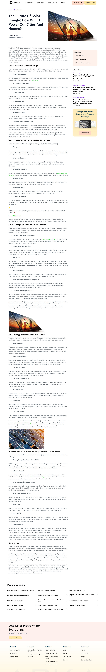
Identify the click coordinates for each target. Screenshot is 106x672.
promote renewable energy (23, 423)
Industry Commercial (51, 665)
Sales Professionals (51, 653)
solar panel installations (49, 239)
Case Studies (67, 656)
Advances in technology (37, 477)
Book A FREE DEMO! (15, 216)
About (83, 650)
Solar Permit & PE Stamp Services (35, 655)
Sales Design (13, 653)
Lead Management (15, 650)
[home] (15, 2)
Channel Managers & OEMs (51, 657)
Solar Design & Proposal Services (35, 650)
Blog (64, 650)
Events (65, 653)
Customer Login (77, 2)
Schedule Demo (90, 2)
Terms (83, 656)
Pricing (63, 3)
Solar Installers (50, 650)
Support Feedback (86, 660)
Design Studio (14, 656)
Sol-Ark (65, 660)
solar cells (35, 80)
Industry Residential (51, 661)
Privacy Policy (85, 653)
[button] (29, 2)
